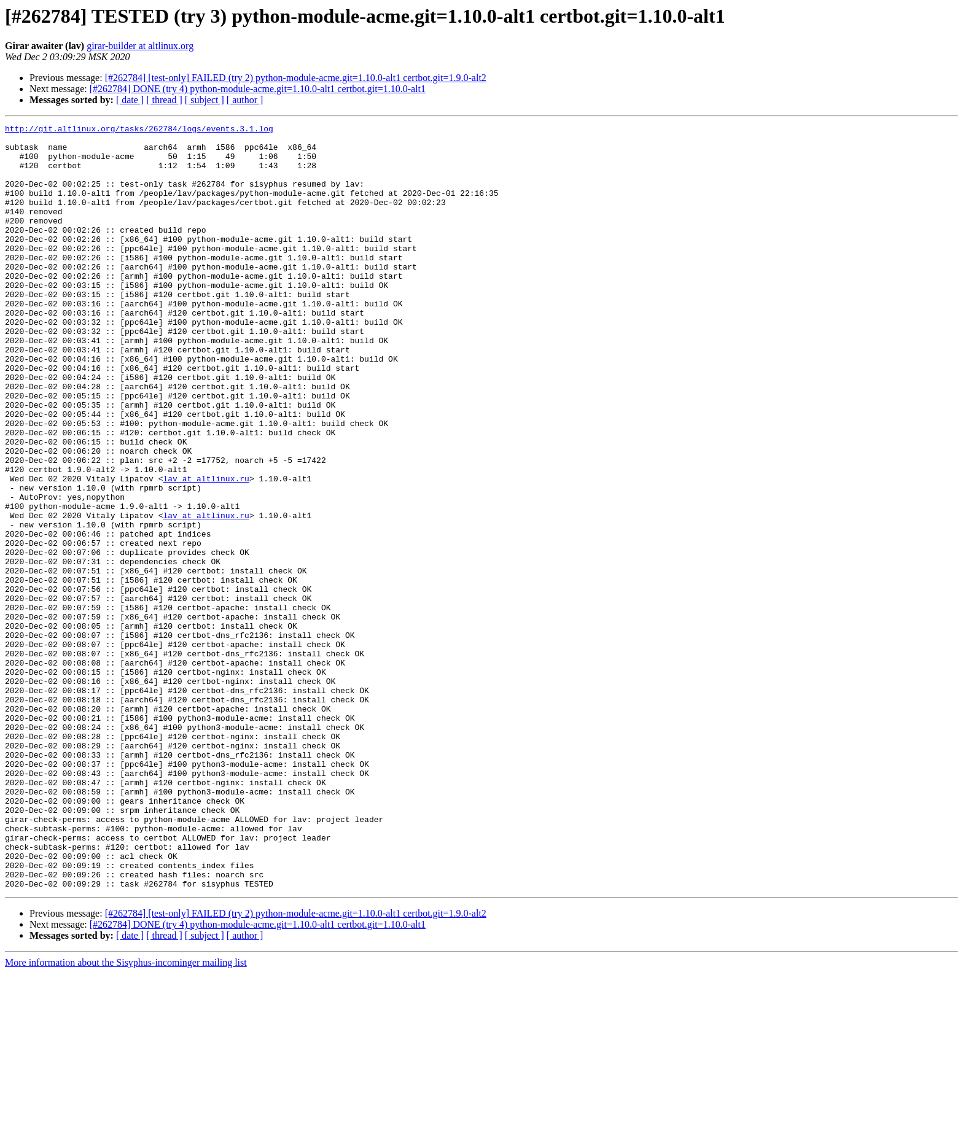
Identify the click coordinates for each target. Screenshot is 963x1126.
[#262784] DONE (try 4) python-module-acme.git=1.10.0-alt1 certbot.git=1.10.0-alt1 (258, 88)
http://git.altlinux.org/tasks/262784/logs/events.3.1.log (139, 130)
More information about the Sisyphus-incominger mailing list (126, 1115)
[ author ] (245, 100)
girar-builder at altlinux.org (140, 46)
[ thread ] (164, 100)
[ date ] (130, 100)
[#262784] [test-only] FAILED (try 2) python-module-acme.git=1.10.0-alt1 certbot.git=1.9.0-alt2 (295, 77)
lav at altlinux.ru (206, 550)
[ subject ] (204, 100)
